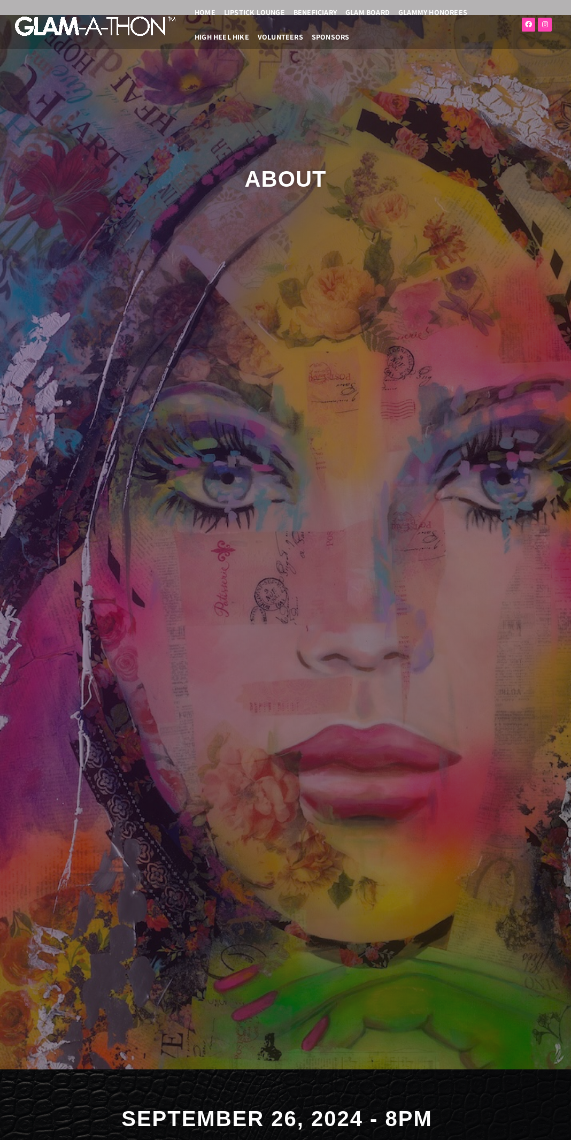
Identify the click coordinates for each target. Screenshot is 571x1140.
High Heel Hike (222, 37)
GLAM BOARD (367, 12)
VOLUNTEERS (280, 37)
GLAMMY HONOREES (432, 12)
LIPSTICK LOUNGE (254, 12)
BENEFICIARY (315, 12)
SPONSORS (331, 37)
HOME (205, 12)
